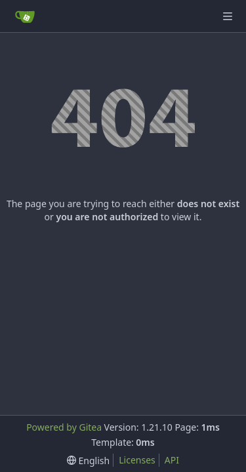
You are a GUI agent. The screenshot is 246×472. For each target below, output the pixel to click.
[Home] (25, 16)
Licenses (137, 460)
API (172, 460)
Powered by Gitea (64, 427)
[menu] (88, 460)
